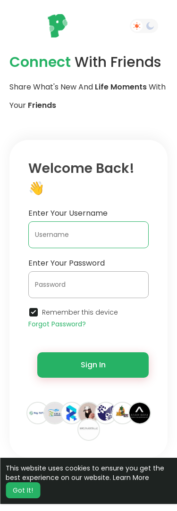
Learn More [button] (131, 477)
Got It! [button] (23, 490)
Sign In (93, 364)
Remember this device (80, 312)
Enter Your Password (66, 263)
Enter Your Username (68, 213)
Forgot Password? (57, 324)
